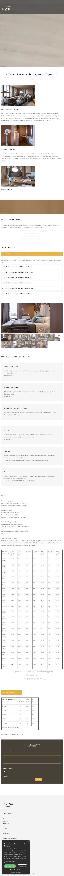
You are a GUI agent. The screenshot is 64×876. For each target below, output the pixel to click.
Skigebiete (5, 821)
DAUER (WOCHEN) (8, 768)
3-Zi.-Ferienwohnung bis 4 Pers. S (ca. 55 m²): (18, 272)
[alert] (16, 857)
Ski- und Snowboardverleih (10, 838)
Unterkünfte (6, 823)
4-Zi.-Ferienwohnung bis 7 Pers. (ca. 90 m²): (18, 293)
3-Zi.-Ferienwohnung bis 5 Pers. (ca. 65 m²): (18, 277)
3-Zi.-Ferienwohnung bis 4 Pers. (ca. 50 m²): (18, 266)
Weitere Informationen (20, 858)
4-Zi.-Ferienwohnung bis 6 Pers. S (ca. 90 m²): (18, 288)
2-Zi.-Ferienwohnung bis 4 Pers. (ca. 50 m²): (18, 254)
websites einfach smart (33, 874)
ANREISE (5, 759)
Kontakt (5, 828)
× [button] (28, 841)
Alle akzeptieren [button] (10, 866)
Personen (5, 776)
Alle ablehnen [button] (22, 866)
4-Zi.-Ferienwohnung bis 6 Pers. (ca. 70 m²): (18, 283)
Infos (4, 826)
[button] (16, 869)
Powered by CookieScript (15, 872)
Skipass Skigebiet (8, 692)
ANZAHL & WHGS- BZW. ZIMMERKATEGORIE (14, 751)
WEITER (38, 779)
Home (4, 819)
